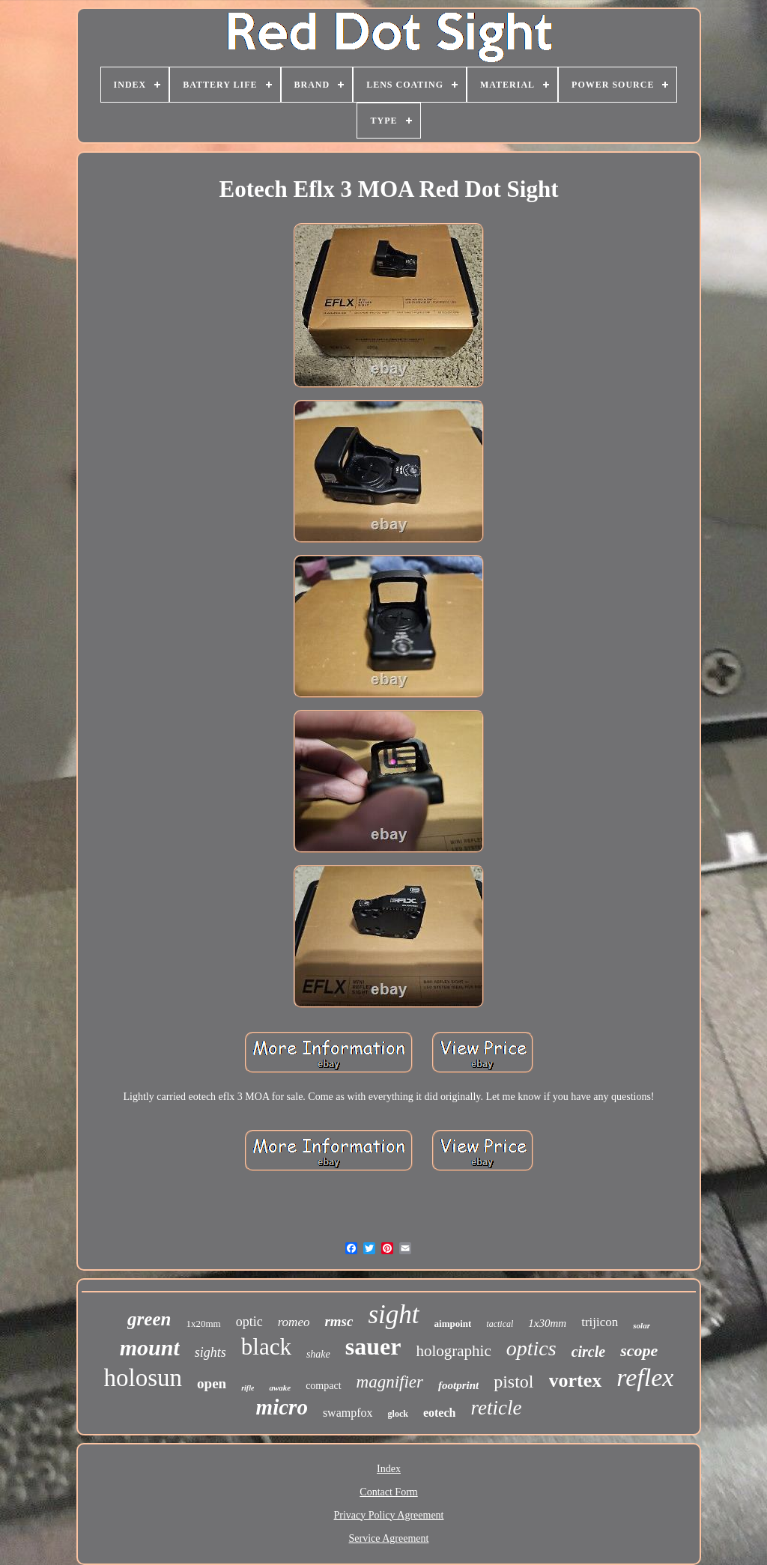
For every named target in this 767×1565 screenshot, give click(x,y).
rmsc (338, 1321)
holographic (453, 1351)
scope (639, 1350)
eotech (439, 1412)
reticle (495, 1408)
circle (589, 1351)
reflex (644, 1377)
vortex (575, 1380)
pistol (513, 1381)
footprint (458, 1385)
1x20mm (203, 1323)
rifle (247, 1388)
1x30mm (547, 1323)
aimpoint (453, 1323)
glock (398, 1413)
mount (150, 1347)
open (211, 1383)
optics (531, 1348)
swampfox (348, 1412)
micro (282, 1407)
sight (393, 1314)
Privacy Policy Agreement (389, 1515)
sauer (373, 1346)
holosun (143, 1377)
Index (389, 1468)
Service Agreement (389, 1538)
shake (318, 1354)
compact (323, 1385)
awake (280, 1387)
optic (249, 1321)
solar (641, 1325)
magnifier (390, 1382)
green (149, 1319)
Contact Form (388, 1492)
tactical (499, 1324)
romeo (294, 1322)
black (266, 1347)
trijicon (599, 1322)
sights (210, 1352)
